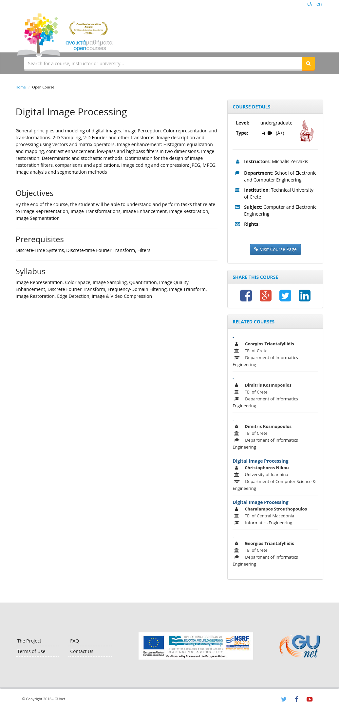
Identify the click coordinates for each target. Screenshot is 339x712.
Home (21, 87)
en (319, 4)
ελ (309, 4)
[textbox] (163, 63)
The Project (29, 641)
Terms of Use (31, 651)
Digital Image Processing (261, 461)
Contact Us (81, 651)
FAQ (74, 641)
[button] (308, 63)
